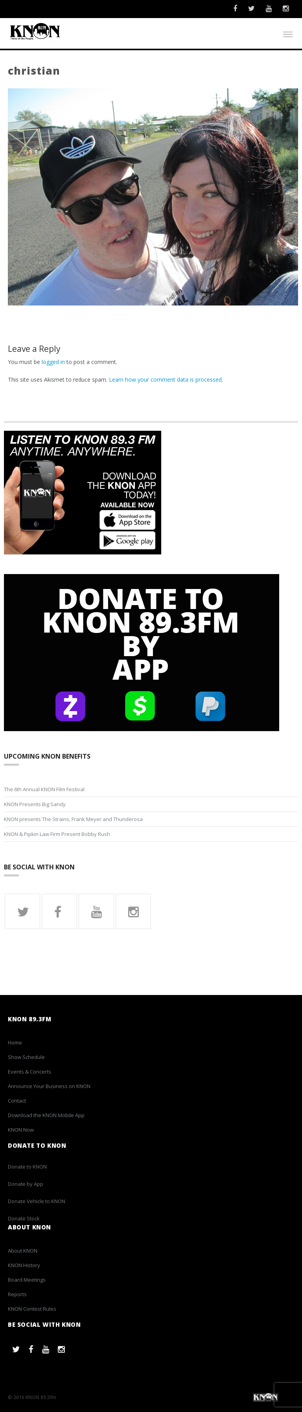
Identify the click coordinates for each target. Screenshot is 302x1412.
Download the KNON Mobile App (46, 1115)
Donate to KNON (27, 1166)
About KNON (22, 1251)
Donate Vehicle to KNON (36, 1201)
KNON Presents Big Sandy (35, 804)
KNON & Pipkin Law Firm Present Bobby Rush (57, 834)
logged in (53, 362)
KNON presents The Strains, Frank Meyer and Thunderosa (73, 819)
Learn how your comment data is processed (165, 380)
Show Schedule (26, 1057)
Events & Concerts (29, 1071)
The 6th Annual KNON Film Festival (44, 789)
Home (15, 1042)
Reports (17, 1294)
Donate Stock (24, 1218)
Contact (17, 1101)
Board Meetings (27, 1280)
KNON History (24, 1265)
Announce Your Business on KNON (49, 1086)
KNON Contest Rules (32, 1309)
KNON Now (21, 1130)
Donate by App (25, 1183)
